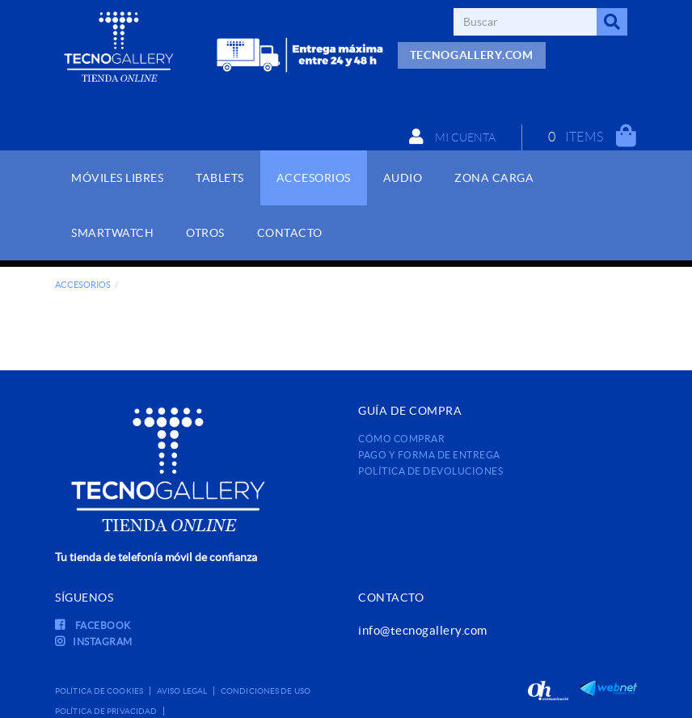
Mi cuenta (452, 137)
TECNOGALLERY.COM (472, 55)
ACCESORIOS (83, 284)
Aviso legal (182, 690)
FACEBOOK (93, 625)
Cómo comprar (401, 438)
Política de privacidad (106, 711)
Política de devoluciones (430, 471)
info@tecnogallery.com (422, 630)
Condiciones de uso (265, 690)
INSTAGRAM (94, 641)
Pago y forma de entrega (429, 455)
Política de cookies (99, 690)
